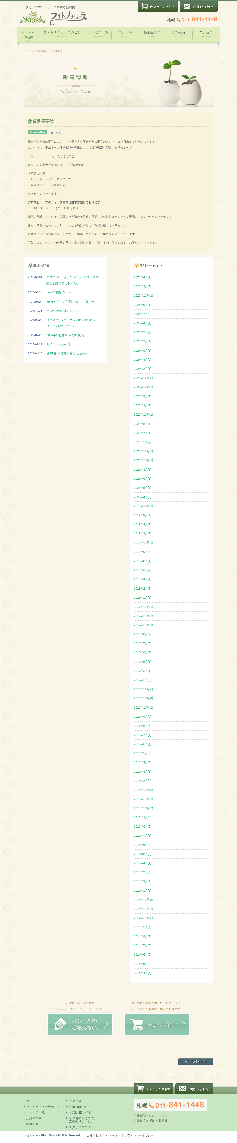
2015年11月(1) (143, 799)
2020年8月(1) (142, 469)
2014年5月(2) (142, 963)
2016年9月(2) (142, 716)
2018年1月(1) (142, 597)
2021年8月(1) (142, 423)
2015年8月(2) (142, 826)
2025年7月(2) (142, 313)
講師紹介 (179, 34)
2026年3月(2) (142, 286)
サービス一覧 (98, 34)
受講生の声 (152, 34)
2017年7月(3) (142, 643)
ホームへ (28, 36)
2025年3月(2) (142, 332)
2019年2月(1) (142, 533)
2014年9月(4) (142, 927)
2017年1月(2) (142, 680)
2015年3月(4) (142, 872)
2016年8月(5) (142, 725)
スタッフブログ (80, 1127)
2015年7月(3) (142, 835)
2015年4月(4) (142, 863)
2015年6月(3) (142, 844)
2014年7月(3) (142, 945)
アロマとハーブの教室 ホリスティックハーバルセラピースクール (79, 1009)
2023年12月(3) (143, 378)
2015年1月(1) (142, 890)
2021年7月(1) (142, 432)
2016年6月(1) (142, 744)
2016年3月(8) (142, 771)
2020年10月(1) (143, 460)
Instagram (77, 1106)
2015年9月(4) (142, 817)
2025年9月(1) (142, 304)
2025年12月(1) (143, 295)
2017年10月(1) (143, 625)
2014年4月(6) (142, 973)
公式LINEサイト (80, 1112)
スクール (125, 34)
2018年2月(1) (142, 588)
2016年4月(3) (142, 762)
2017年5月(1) (142, 661)
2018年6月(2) (142, 570)
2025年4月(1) (142, 323)
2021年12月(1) (143, 414)
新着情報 (41, 51)
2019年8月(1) (142, 515)
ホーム (27, 51)
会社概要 (92, 1135)
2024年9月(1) (142, 350)
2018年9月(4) (142, 551)
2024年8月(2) (142, 359)
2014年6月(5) (142, 954)
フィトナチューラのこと (62, 34)
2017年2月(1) (142, 670)
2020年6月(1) (142, 478)
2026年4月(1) (142, 277)
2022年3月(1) (142, 405)
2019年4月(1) (142, 524)
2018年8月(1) (142, 561)
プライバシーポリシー (139, 1135)
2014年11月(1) (143, 908)
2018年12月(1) (143, 542)
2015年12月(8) (143, 789)
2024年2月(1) (142, 368)
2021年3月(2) (142, 442)
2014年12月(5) (143, 899)
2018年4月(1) (142, 579)
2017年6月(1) (142, 652)
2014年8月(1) (142, 936)
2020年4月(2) (142, 497)
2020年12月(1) (143, 451)
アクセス (206, 34)
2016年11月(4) (143, 698)
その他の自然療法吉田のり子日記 (81, 1119)
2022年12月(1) (143, 387)
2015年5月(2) (142, 854)
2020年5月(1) (142, 487)
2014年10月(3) (143, 918)
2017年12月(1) (143, 607)
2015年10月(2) (143, 808)
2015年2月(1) (142, 881)
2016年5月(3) (142, 753)
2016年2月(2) (142, 780)
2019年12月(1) (143, 506)
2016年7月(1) (142, 735)
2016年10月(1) (143, 707)
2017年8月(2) (142, 634)
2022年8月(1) (142, 396)
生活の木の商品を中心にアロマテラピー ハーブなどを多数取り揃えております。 (157, 1009)
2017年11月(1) (143, 616)
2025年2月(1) (142, 341)
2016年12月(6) (143, 689)
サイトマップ (111, 1135)
